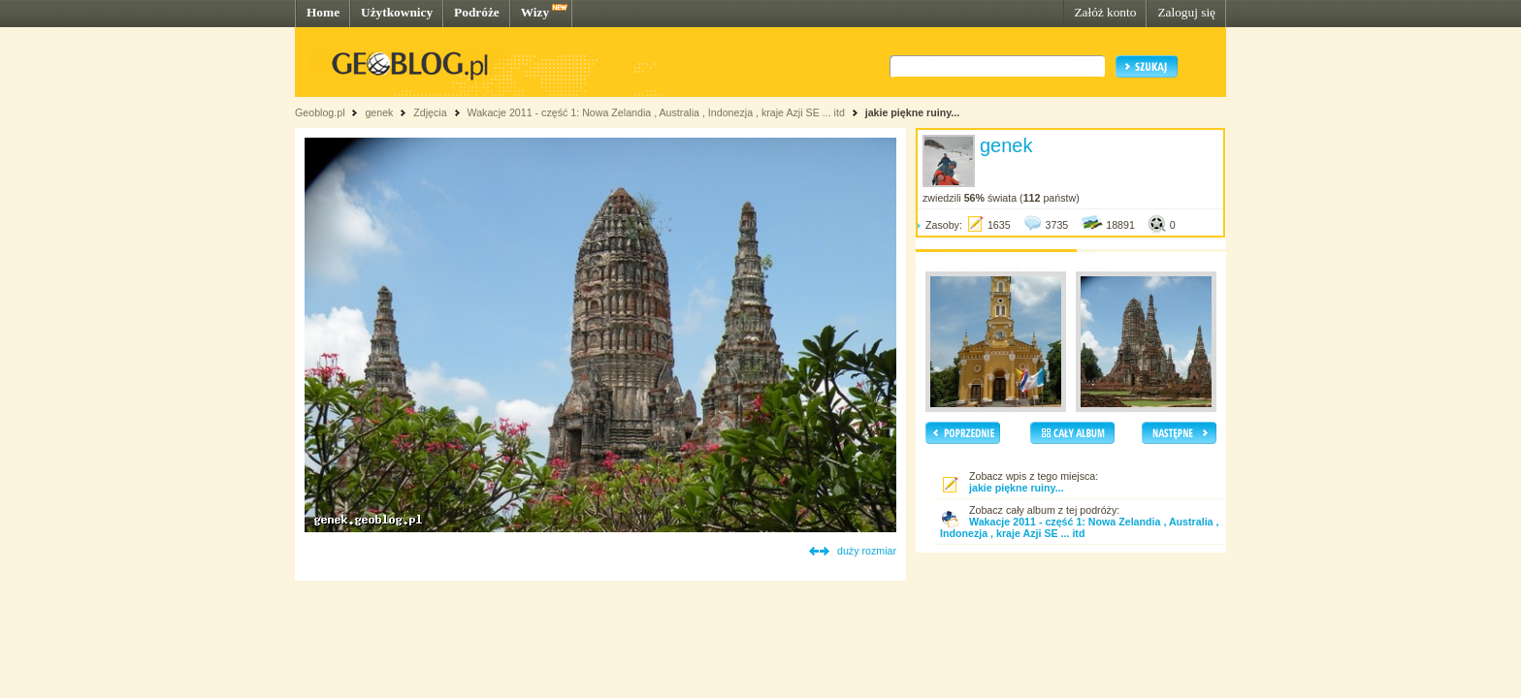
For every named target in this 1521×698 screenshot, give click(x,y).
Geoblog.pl (320, 112)
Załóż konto (1105, 12)
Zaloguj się (1186, 12)
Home (323, 12)
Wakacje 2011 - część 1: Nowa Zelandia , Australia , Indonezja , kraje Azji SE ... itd (655, 112)
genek (379, 112)
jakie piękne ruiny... (912, 112)
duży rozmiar (866, 550)
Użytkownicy (397, 12)
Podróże (477, 12)
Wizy (535, 12)
